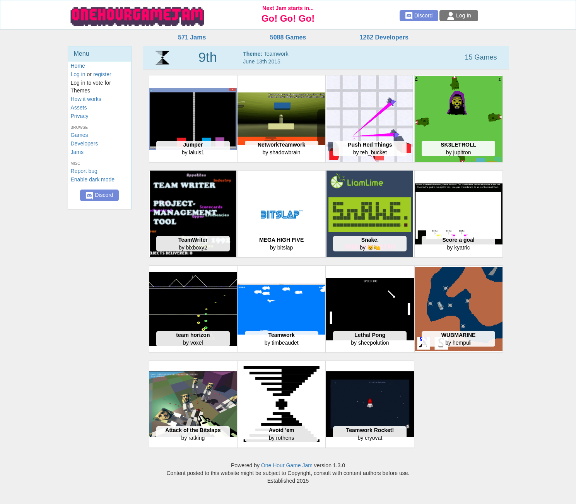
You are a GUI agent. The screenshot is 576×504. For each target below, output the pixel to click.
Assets (79, 107)
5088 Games (288, 37)
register (102, 74)
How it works (86, 99)
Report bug (84, 171)
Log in (78, 74)
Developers (84, 143)
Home (78, 66)
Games (79, 135)
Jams (77, 152)
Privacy (80, 116)
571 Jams (192, 37)
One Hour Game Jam (287, 465)
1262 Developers (383, 37)
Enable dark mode (93, 179)
